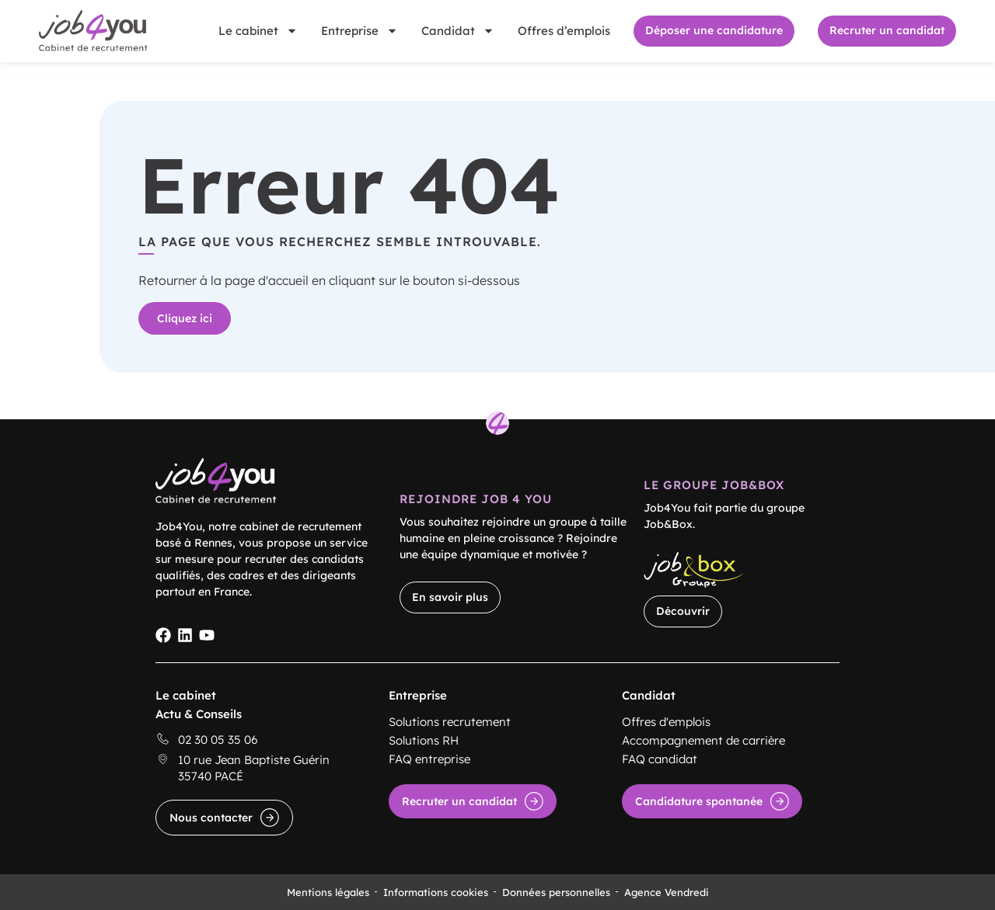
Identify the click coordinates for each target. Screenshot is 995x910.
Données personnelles (556, 892)
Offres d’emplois (564, 30)
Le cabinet (258, 30)
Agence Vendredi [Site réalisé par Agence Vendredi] (666, 892)
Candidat (457, 30)
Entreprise (359, 30)
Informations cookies (435, 892)
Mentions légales (328, 892)
